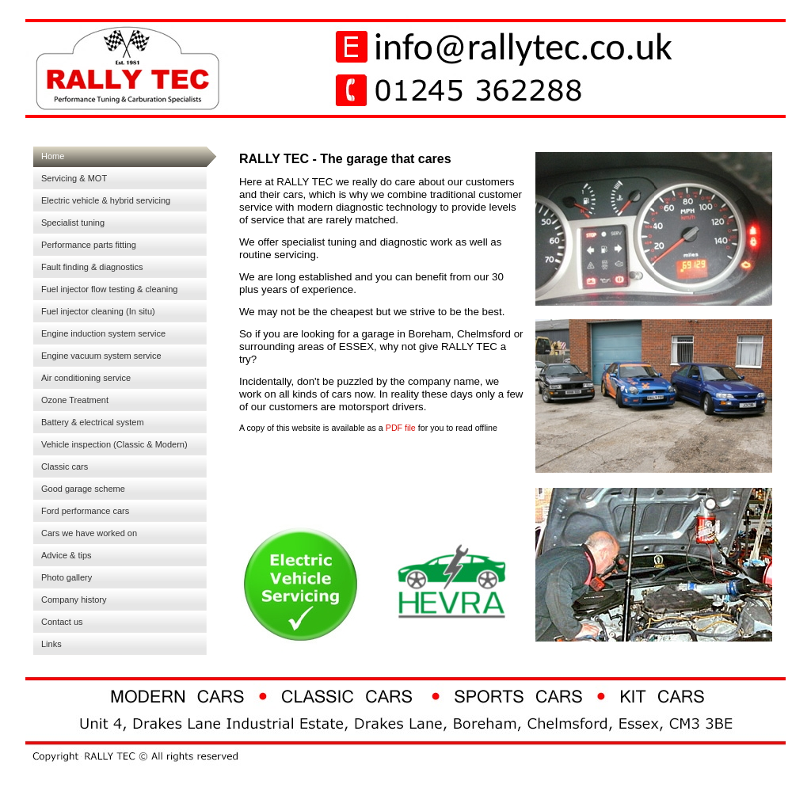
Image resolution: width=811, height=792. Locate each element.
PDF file (399, 427)
